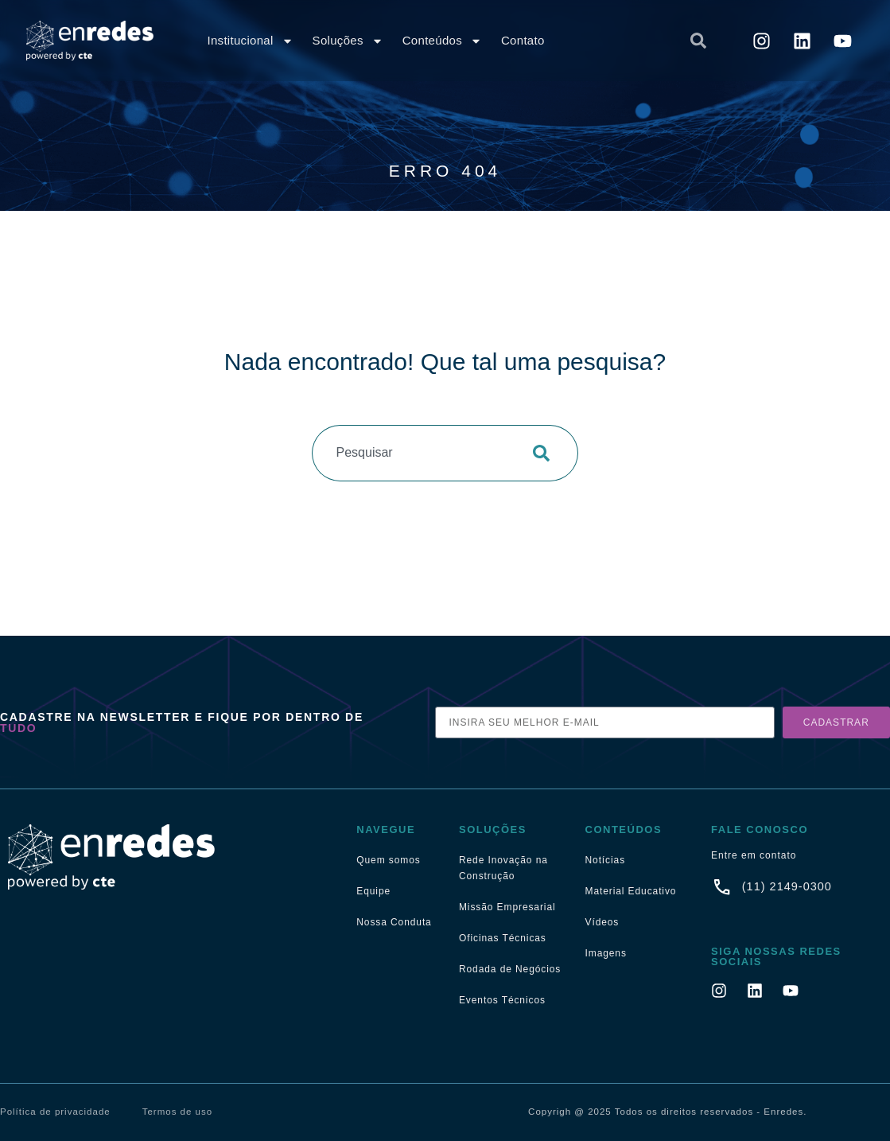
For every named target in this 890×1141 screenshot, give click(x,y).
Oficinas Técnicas (502, 938)
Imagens (606, 953)
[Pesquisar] (546, 453)
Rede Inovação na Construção (503, 868)
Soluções (348, 41)
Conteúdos (442, 41)
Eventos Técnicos (502, 1000)
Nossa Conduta (393, 922)
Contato (523, 40)
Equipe (373, 891)
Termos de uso (177, 1111)
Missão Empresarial (507, 907)
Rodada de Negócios (510, 969)
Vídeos (602, 922)
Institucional (250, 41)
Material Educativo (631, 891)
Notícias (605, 860)
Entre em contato (753, 855)
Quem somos (388, 860)
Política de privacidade (55, 1111)
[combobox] (586, 40)
